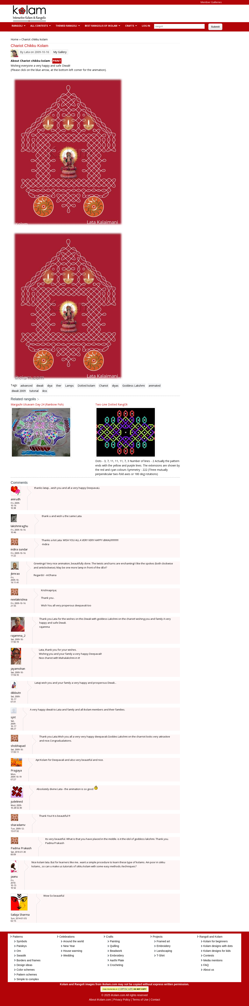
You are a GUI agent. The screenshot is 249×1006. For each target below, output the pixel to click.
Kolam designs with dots (218, 946)
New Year (69, 946)
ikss (44, 391)
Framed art (163, 941)
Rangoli (16, 25)
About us (208, 969)
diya (49, 385)
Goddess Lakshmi (133, 385)
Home (14, 39)
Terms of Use (140, 999)
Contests (208, 955)
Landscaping (164, 950)
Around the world (73, 941)
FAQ (206, 965)
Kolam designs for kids (217, 950)
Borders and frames (28, 960)
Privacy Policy (121, 999)
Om (19, 950)
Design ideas (24, 965)
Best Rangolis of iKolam (100, 25)
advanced (26, 385)
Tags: (14, 385)
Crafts (129, 25)
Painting (115, 941)
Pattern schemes (27, 974)
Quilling (114, 946)
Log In (146, 25)
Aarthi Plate (117, 960)
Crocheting (116, 965)
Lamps (69, 385)
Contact (155, 999)
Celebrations (67, 936)
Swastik (21, 955)
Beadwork (116, 950)
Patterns (18, 936)
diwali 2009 (19, 391)
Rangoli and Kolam (210, 936)
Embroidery (117, 955)
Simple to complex (28, 979)
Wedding (68, 955)
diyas (115, 385)
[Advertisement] (121, 13)
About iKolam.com (100, 999)
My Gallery (60, 52)
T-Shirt (161, 955)
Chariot (103, 385)
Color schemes (26, 969)
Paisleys (22, 946)
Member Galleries (211, 2)
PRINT (57, 61)
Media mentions (213, 960)
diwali (39, 385)
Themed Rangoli (66, 25)
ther (58, 385)
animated (154, 385)
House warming (72, 950)
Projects (158, 936)
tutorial (34, 391)
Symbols (22, 941)
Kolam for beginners (215, 941)
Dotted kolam (86, 385)
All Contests (38, 25)
